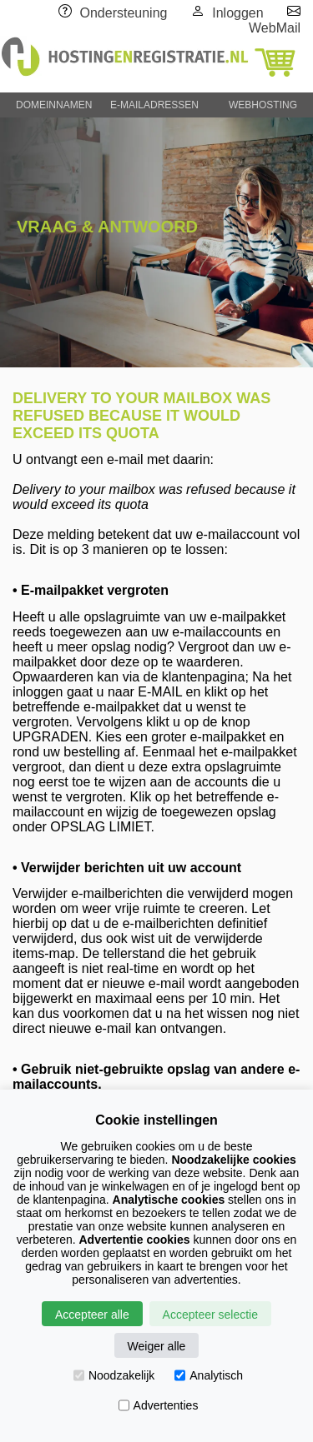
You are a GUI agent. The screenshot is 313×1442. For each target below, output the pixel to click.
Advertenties (159, 1405)
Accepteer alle (92, 1314)
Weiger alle (157, 1346)
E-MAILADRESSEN (154, 105)
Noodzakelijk (113, 1375)
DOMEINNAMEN (54, 105)
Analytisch (208, 1375)
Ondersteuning (124, 13)
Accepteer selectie (210, 1314)
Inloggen (237, 13)
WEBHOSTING (263, 105)
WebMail (274, 28)
